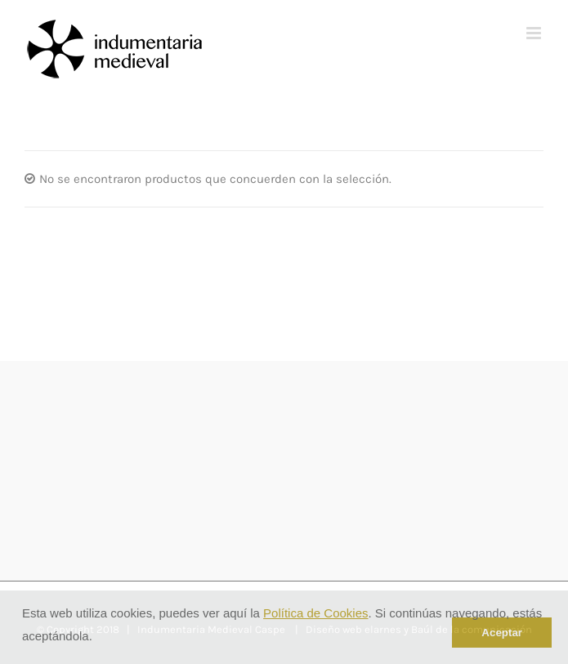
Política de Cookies (315, 613)
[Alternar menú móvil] (534, 33)
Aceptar (501, 632)
